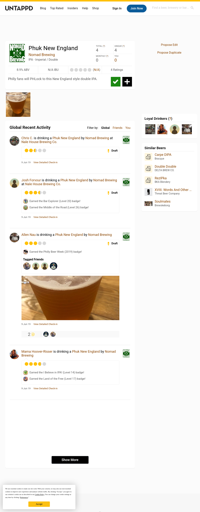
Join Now (136, 8)
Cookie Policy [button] (39, 494)
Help (85, 8)
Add (127, 82)
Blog (43, 8)
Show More (70, 460)
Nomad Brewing (42, 54)
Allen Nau (29, 235)
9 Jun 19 (26, 162)
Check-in (115, 82)
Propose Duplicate (169, 52)
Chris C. (27, 138)
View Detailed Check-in (46, 162)
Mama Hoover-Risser (37, 351)
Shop (95, 8)
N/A (96, 70)
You (127, 128)
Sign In (116, 8)
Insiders (72, 8)
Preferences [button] (24, 497)
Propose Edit (169, 45)
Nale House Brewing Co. (39, 142)
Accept (39, 504)
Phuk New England (66, 138)
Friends (118, 128)
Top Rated (56, 8)
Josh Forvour (31, 180)
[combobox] (173, 7)
